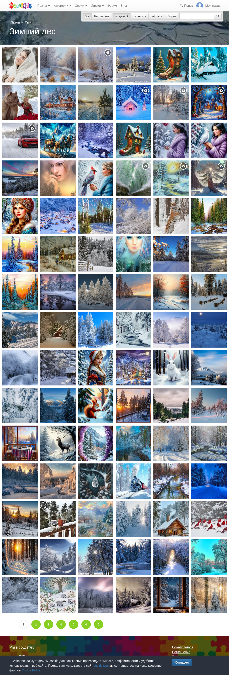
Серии (81, 5)
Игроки (97, 5)
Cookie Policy (31, 670)
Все (87, 16)
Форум (112, 5)
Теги (28, 22)
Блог (124, 5)
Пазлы (43, 5)
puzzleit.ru (100, 665)
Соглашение (181, 652)
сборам (171, 16)
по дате (121, 16)
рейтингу (156, 16)
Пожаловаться (182, 647)
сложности (139, 16)
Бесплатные (101, 16)
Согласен (182, 662)
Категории (62, 5)
